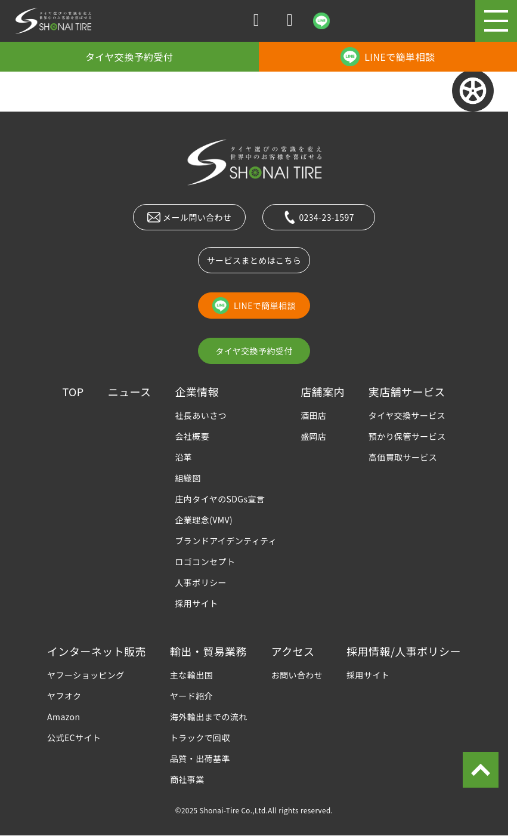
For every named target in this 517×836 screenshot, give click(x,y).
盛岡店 (313, 436)
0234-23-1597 (318, 217)
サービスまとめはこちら (254, 260)
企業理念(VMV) (204, 520)
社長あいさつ (201, 415)
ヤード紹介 (191, 696)
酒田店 (313, 415)
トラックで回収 (200, 738)
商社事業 (187, 779)
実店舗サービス (407, 391)
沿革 (183, 457)
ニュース (129, 391)
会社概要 (192, 436)
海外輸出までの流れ (208, 717)
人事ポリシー (201, 582)
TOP (72, 391)
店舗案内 (323, 391)
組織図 (187, 478)
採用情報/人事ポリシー (403, 651)
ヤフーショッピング (86, 675)
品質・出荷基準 (200, 758)
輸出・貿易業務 (208, 651)
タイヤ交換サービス (407, 415)
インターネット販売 (96, 651)
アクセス (293, 651)
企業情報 (197, 391)
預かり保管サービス (407, 436)
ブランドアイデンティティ (226, 541)
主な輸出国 (191, 675)
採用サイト (196, 603)
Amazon (63, 717)
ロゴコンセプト (205, 561)
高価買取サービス (403, 457)
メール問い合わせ (189, 217)
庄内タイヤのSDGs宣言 (220, 499)
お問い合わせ (297, 675)
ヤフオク (64, 696)
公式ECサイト (74, 738)
